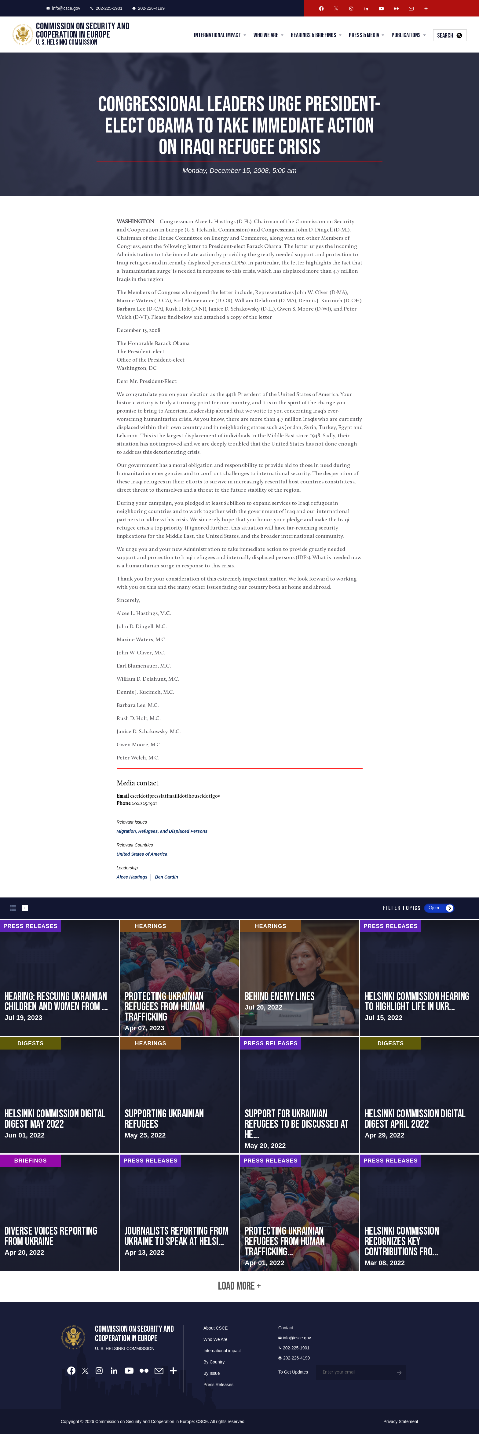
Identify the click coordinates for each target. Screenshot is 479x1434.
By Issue (211, 1373)
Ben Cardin (166, 877)
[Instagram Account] (351, 8)
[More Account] (426, 8)
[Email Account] (411, 8)
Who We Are (266, 35)
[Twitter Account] (336, 8)
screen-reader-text (59, 978)
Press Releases (218, 1384)
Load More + (239, 1286)
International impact (222, 1350)
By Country (214, 1361)
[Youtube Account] (381, 8)
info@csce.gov (63, 8)
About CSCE (215, 1328)
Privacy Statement (400, 1421)
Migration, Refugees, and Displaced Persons (162, 831)
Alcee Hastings (132, 877)
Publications (406, 35)
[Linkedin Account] (366, 8)
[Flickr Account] (396, 8)
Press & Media (364, 35)
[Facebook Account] (321, 8)
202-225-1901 (106, 8)
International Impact (217, 35)
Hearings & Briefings (313, 35)
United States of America (142, 854)
